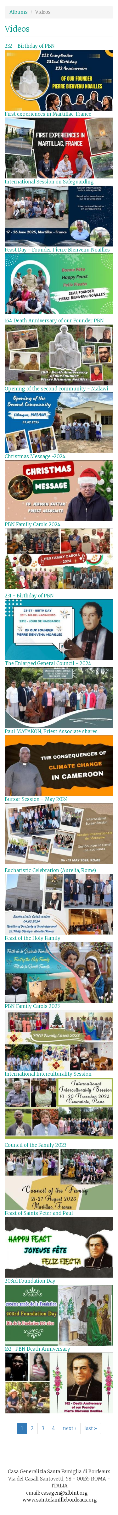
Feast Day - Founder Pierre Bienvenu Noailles (57, 250)
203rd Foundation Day (30, 1281)
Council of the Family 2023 (35, 1145)
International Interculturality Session (48, 1074)
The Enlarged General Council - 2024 (48, 663)
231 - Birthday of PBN (29, 596)
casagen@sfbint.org (64, 1493)
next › (69, 1428)
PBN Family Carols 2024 (32, 524)
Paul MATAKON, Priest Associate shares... (52, 731)
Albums (18, 12)
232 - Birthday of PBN (30, 46)
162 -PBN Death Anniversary (37, 1349)
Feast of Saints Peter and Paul (39, 1213)
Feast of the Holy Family (32, 938)
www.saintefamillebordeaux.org (60, 1500)
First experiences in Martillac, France (48, 114)
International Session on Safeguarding (49, 182)
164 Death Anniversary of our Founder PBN (54, 321)
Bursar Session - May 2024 (36, 799)
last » (90, 1428)
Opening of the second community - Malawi (56, 389)
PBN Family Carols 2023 (32, 1006)
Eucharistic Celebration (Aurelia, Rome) (50, 870)
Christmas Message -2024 (35, 456)
